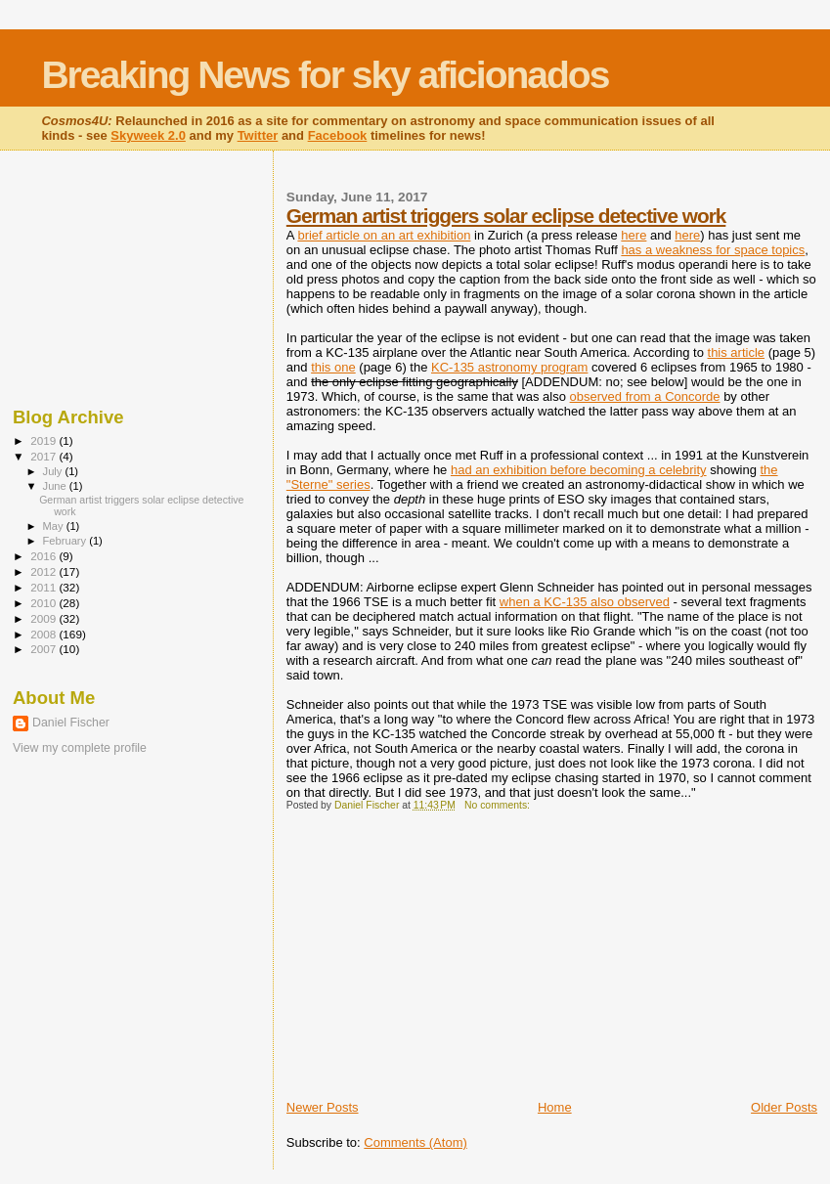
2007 (44, 648)
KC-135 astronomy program (509, 367)
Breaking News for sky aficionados (324, 75)
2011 (44, 587)
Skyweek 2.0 (148, 135)
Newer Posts (322, 1107)
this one (333, 367)
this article (736, 352)
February (66, 541)
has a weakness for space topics (713, 249)
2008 (44, 634)
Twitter (258, 135)
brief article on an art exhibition (383, 235)
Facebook (338, 135)
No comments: (498, 805)
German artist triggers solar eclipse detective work (506, 215)
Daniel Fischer (70, 722)
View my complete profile (80, 748)
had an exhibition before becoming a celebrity (579, 469)
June (56, 486)
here (633, 235)
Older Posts (784, 1107)
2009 (44, 618)
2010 (44, 602)
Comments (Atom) (415, 1142)
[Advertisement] (433, 962)
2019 (44, 440)
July (54, 471)
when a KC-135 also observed (585, 601)
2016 (44, 555)
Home (555, 1107)
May (54, 526)
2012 (44, 571)
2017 (44, 456)
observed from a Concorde (645, 396)
